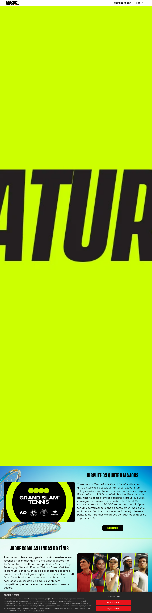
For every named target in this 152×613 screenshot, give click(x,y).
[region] (76, 602)
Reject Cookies (113, 609)
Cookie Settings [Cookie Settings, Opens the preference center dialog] (113, 596)
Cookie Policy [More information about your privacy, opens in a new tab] (38, 610)
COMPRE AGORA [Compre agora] (122, 3)
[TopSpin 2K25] (12, 3)
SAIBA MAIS (112, 528)
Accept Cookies (113, 602)
